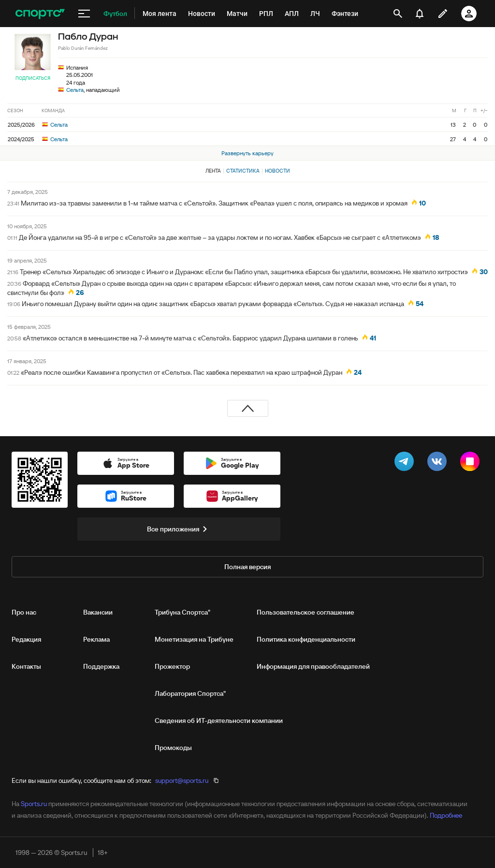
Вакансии (98, 612)
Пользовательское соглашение (305, 612)
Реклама (96, 639)
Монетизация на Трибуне (194, 639)
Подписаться (32, 78)
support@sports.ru (181, 780)
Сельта (75, 89)
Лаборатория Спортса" (190, 693)
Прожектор (172, 666)
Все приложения (179, 529)
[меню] (84, 13)
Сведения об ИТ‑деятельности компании (219, 720)
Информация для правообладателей (313, 666)
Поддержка (101, 666)
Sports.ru (34, 803)
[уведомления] (419, 13)
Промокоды (173, 747)
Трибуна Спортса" (182, 612)
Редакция (26, 639)
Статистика (243, 170)
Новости (277, 170)
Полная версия (247, 566)
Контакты (26, 666)
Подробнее (446, 815)
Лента (213, 170)
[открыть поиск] (398, 13)
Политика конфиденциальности (306, 639)
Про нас (24, 612)
